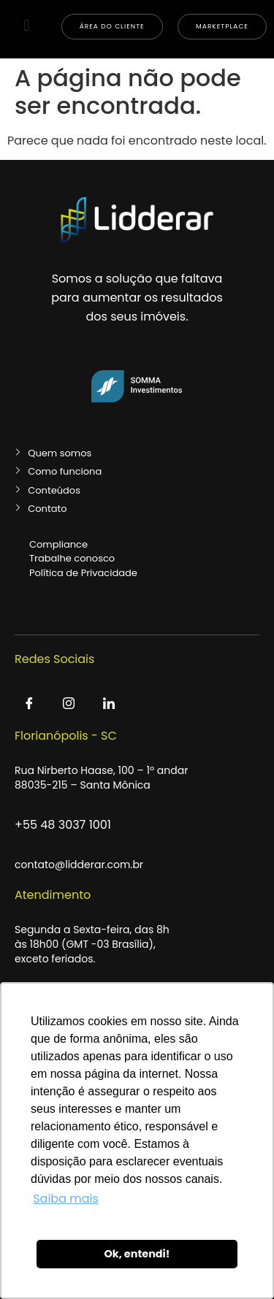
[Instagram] (68, 704)
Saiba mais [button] (66, 1198)
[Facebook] (29, 704)
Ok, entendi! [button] (137, 1253)
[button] (27, 26)
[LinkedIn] (108, 704)
